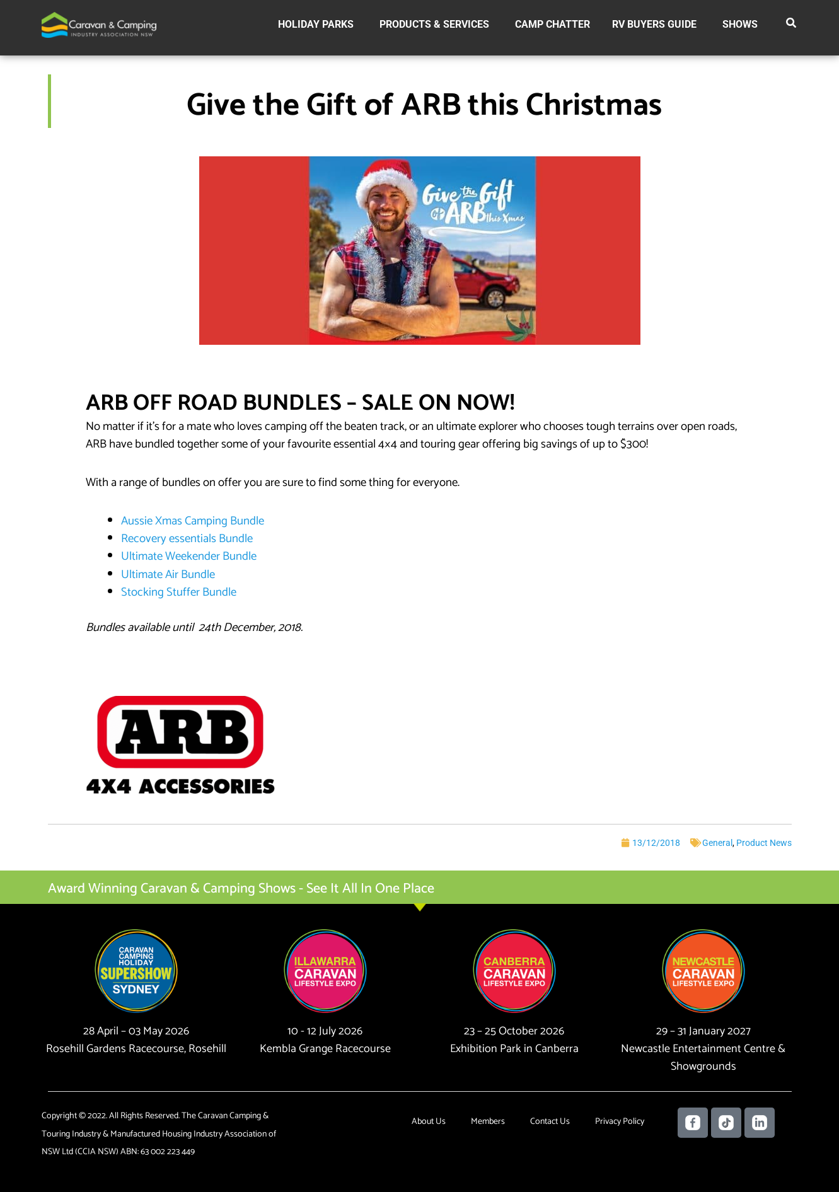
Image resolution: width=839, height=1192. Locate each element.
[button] (791, 25)
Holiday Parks (316, 24)
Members (488, 1121)
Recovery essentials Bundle (187, 538)
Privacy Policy (619, 1121)
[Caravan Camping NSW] (99, 24)
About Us (429, 1121)
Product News (764, 843)
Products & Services (434, 24)
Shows (740, 24)
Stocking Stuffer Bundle (178, 592)
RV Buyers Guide (654, 24)
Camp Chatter (552, 24)
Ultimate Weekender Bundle (189, 556)
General (717, 843)
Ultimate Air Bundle (168, 574)
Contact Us (550, 1121)
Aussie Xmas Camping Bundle (192, 521)
